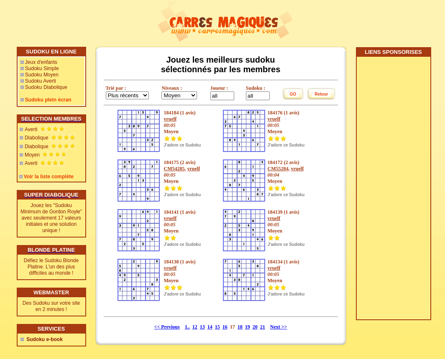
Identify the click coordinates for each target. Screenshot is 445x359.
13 (202, 327)
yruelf (170, 119)
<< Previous (167, 327)
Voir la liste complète (49, 177)
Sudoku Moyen (42, 75)
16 (225, 327)
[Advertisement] (393, 191)
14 (209, 327)
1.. (187, 327)
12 (194, 327)
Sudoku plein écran (48, 100)
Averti (31, 129)
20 (255, 327)
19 (247, 327)
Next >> (278, 327)
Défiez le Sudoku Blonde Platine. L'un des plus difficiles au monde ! (51, 267)
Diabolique (37, 138)
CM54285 (174, 169)
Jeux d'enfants (41, 62)
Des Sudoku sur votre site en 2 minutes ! (51, 306)
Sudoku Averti (40, 81)
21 (262, 327)
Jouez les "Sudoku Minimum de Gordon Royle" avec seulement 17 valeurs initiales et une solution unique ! (51, 217)
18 (240, 327)
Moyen (32, 155)
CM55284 (278, 169)
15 (217, 327)
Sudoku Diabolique (46, 87)
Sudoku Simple (42, 68)
